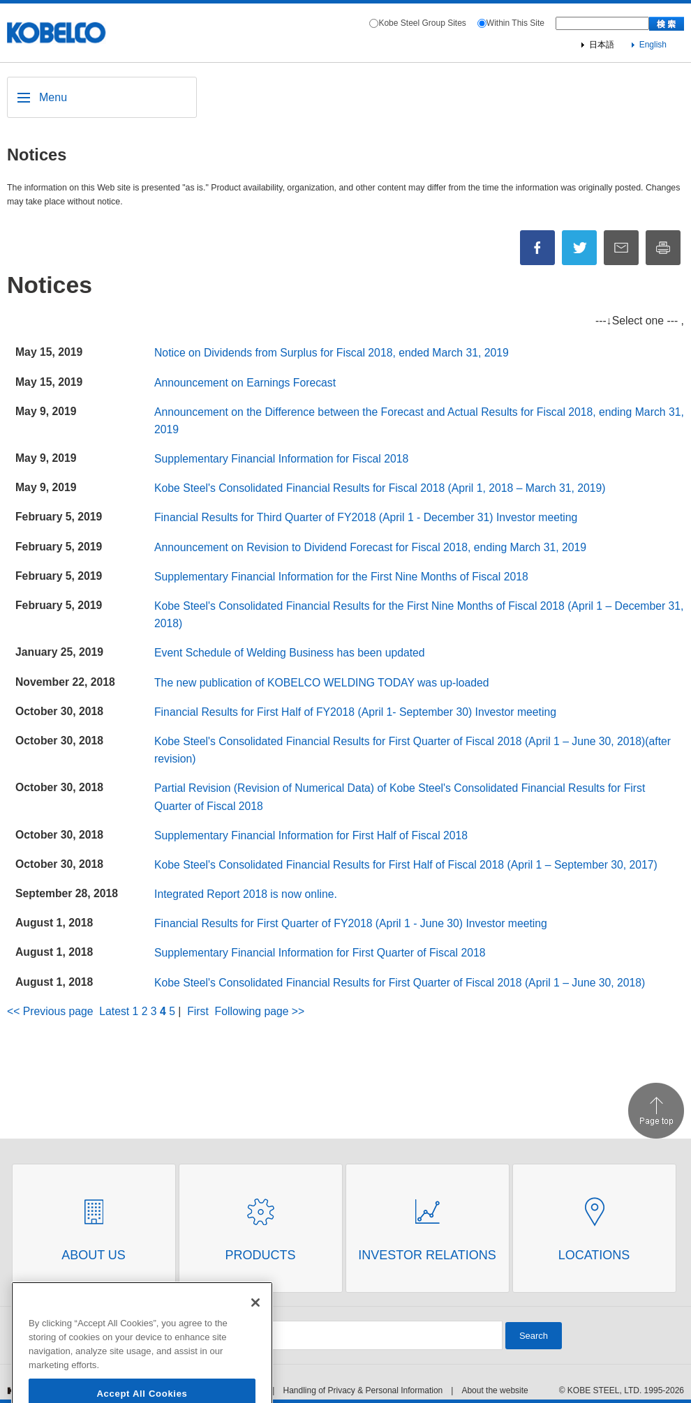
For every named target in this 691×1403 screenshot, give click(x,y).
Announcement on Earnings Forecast (245, 383)
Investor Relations (427, 1255)
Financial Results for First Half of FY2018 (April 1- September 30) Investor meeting (355, 712)
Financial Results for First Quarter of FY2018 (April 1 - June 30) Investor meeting (350, 923)
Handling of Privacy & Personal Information (363, 1390)
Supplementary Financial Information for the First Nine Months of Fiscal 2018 (341, 577)
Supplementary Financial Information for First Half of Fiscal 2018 (311, 835)
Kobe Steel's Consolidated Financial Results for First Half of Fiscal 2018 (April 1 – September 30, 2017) (405, 865)
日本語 (601, 45)
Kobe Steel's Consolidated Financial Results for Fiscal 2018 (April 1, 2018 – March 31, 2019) (379, 488)
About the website (494, 1390)
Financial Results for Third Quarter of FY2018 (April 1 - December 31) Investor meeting (365, 517)
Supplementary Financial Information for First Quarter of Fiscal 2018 (319, 953)
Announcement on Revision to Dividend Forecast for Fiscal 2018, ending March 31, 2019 (370, 547)
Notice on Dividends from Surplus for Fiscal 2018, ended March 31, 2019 (331, 353)
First (198, 1011)
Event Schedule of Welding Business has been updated (289, 653)
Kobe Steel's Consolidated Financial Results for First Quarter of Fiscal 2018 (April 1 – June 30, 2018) (399, 983)
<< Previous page (50, 1011)
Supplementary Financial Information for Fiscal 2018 (281, 459)
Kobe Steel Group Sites (422, 23)
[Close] (255, 1363)
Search (533, 1335)
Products (260, 1255)
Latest (114, 1011)
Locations (594, 1255)
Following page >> (260, 1011)
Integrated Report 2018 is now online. (245, 894)
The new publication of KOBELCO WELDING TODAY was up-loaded (321, 683)
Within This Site (515, 23)
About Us (93, 1255)
